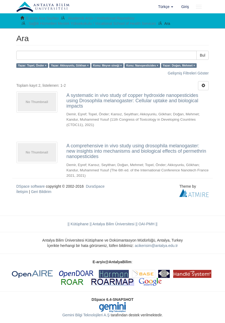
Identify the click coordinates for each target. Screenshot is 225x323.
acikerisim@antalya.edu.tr (156, 245)
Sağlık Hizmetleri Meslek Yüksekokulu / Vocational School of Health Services (92, 23)
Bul (202, 55)
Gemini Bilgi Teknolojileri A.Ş (86, 315)
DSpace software (30, 186)
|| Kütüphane (78, 224)
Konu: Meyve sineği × (107, 65)
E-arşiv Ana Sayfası (42, 18)
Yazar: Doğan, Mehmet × (179, 65)
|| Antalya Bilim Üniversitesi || (113, 224)
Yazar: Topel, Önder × (32, 65)
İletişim (22, 192)
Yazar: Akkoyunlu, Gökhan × (70, 65)
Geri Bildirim (41, 192)
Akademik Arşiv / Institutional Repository (101, 18)
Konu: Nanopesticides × (142, 65)
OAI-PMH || (147, 224)
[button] (165, 6)
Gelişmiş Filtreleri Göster (188, 73)
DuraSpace (95, 186)
